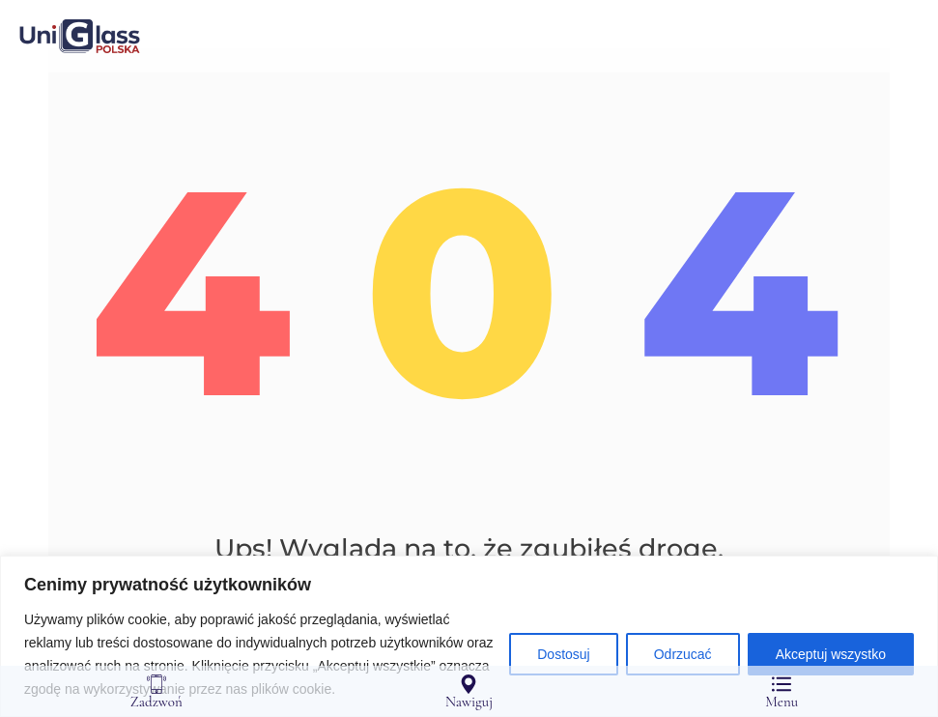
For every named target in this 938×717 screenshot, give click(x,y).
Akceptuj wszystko (831, 654)
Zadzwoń (156, 692)
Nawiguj (469, 692)
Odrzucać (683, 654)
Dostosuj (563, 654)
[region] (469, 636)
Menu (781, 692)
